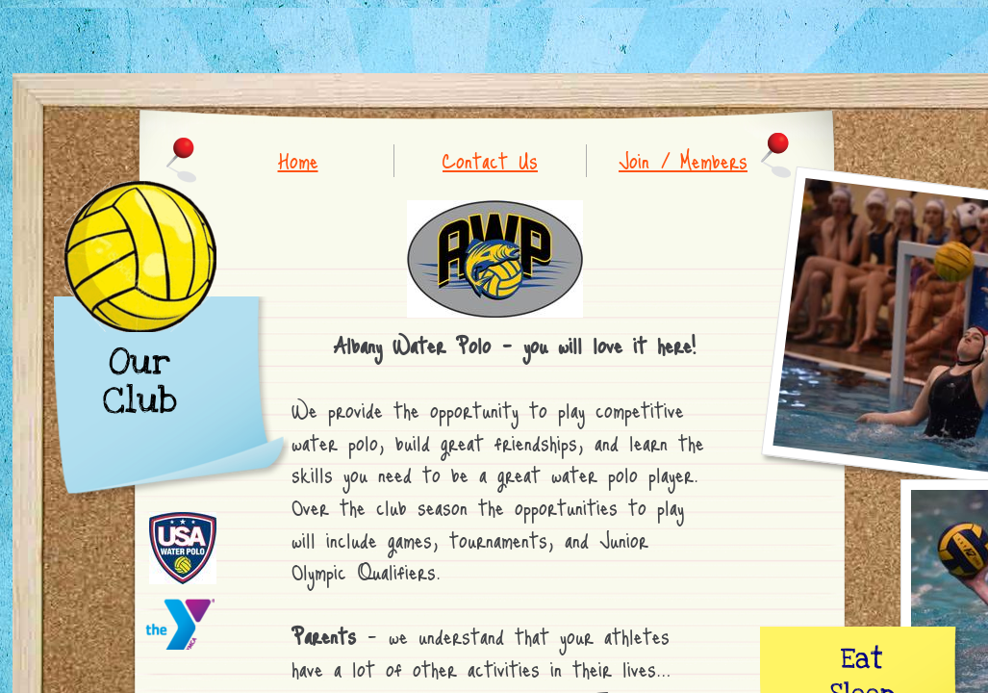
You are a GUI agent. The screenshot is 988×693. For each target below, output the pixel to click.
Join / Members (683, 160)
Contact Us (490, 160)
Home (298, 160)
